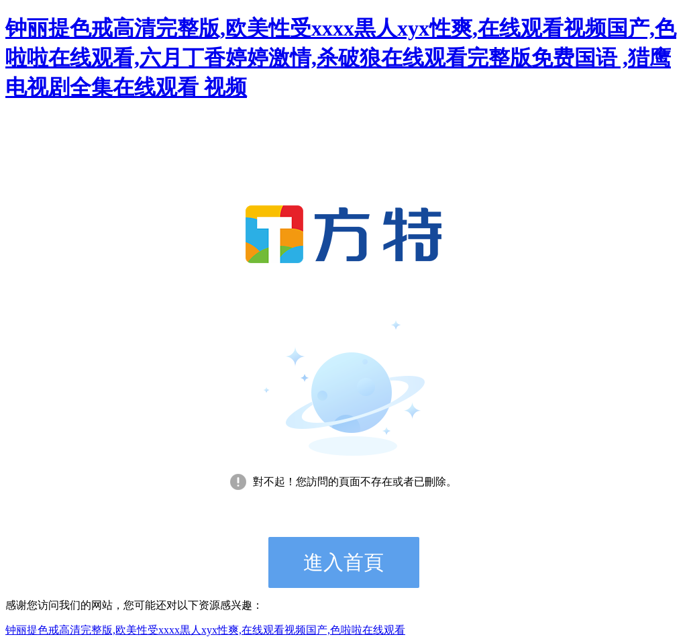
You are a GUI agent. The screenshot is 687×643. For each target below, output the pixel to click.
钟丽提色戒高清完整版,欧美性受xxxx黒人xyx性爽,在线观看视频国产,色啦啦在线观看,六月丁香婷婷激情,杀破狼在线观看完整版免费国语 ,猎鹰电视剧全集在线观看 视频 (340, 57)
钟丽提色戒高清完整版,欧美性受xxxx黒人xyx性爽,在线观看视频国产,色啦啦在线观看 (205, 630)
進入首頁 (343, 562)
